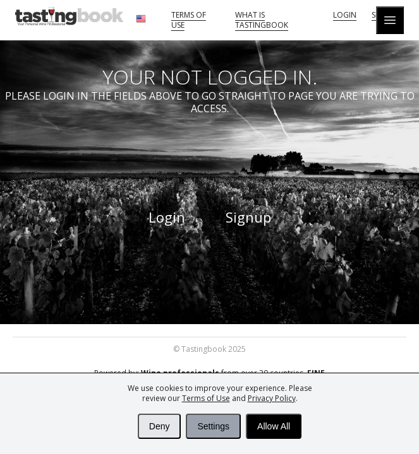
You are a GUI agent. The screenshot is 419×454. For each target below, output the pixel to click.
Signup (248, 216)
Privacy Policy (272, 398)
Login (344, 14)
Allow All (273, 426)
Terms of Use (206, 398)
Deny (159, 426)
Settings (213, 426)
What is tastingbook (261, 19)
